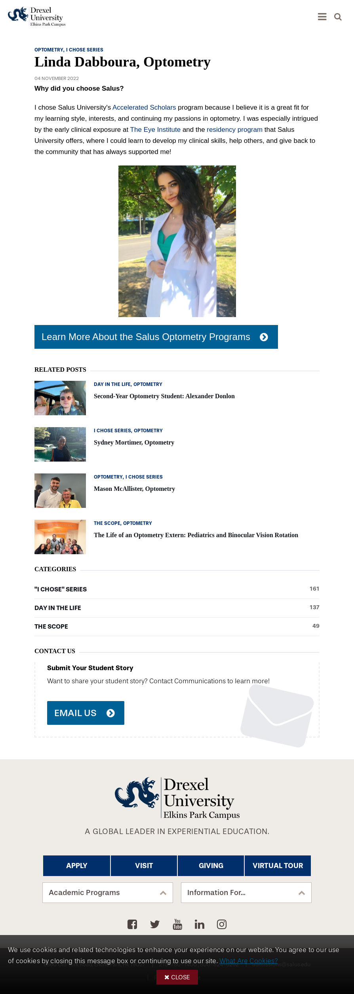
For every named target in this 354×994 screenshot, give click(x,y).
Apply (77, 865)
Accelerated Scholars (144, 107)
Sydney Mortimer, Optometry (134, 442)
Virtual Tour (278, 865)
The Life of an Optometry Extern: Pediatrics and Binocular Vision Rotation (196, 535)
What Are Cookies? (248, 961)
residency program (235, 129)
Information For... (216, 892)
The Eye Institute (155, 129)
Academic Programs (84, 892)
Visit (144, 865)
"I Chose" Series (177, 589)
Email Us (75, 712)
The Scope (177, 626)
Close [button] (180, 977)
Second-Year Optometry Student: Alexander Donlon (164, 396)
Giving (211, 865)
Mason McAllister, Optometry (134, 488)
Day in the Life (177, 608)
